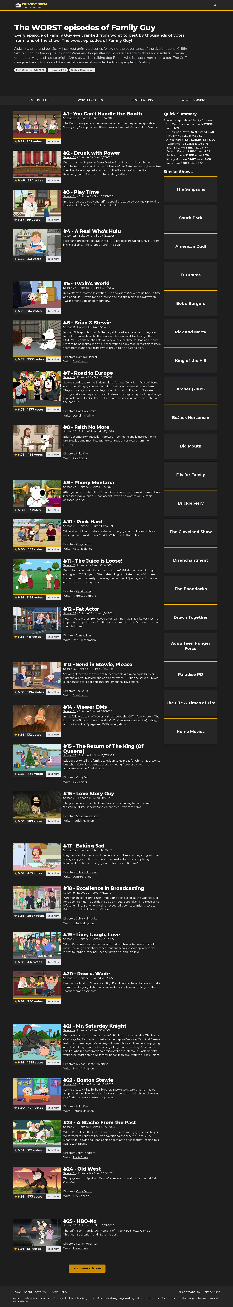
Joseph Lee (83, 635)
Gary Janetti (80, 361)
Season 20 (70, 526)
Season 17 (69, 118)
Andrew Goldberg (84, 595)
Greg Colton (84, 544)
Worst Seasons (194, 100)
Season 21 (69, 798)
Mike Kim (82, 453)
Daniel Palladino (83, 415)
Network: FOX (58, 70)
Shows (17, 1292)
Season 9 (69, 892)
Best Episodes (38, 100)
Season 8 (69, 327)
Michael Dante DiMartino (92, 1064)
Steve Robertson (87, 816)
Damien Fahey (82, 876)
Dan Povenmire (86, 411)
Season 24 (69, 196)
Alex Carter (80, 458)
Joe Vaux (82, 690)
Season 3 (69, 377)
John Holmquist (86, 872)
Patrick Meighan (83, 820)
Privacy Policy (58, 1292)
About (28, 1292)
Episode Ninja (211, 1292)
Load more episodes (87, 1268)
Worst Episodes (90, 100)
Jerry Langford (85, 1152)
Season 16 (69, 668)
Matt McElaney (82, 548)
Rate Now (53, 141)
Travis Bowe (80, 1157)
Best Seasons (142, 100)
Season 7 (69, 565)
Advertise (41, 1292)
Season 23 (69, 157)
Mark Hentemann (84, 640)
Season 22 (69, 431)
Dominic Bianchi (86, 356)
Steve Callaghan (83, 1068)
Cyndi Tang (83, 591)
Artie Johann (81, 1196)
